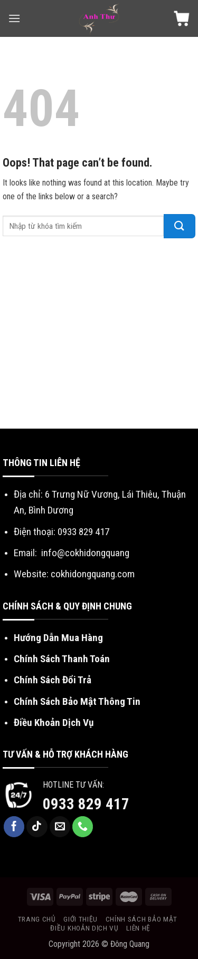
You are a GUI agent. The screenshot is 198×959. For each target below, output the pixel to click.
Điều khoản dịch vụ (84, 928)
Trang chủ (37, 919)
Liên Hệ (138, 928)
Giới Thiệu (80, 919)
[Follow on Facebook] (14, 826)
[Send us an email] (60, 826)
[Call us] (82, 826)
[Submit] (179, 226)
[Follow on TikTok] (37, 826)
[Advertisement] (99, 336)
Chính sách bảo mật (141, 919)
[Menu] (14, 18)
